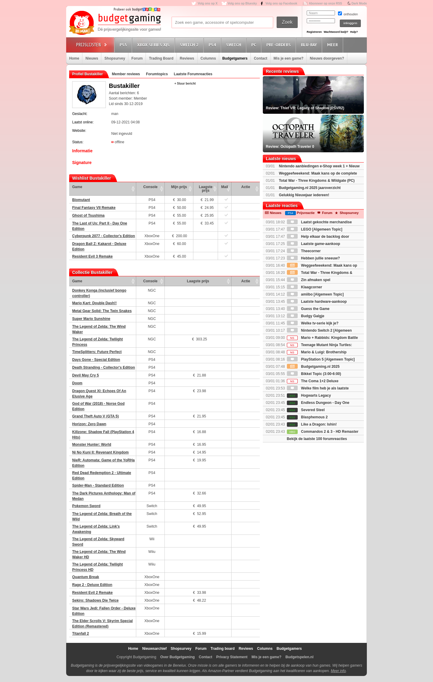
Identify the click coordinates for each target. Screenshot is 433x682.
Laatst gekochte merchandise (319, 222)
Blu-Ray (310, 45)
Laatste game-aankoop (313, 244)
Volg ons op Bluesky (242, 3)
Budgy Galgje (305, 316)
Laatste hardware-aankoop (317, 301)
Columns (208, 58)
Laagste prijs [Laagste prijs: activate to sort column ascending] (205, 189)
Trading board (222, 648)
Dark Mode (359, 3)
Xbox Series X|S (154, 45)
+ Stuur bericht (185, 83)
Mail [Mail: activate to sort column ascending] (224, 187)
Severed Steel (306, 410)
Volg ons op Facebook (281, 3)
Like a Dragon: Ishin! (312, 424)
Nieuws (91, 58)
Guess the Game (308, 309)
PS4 (213, 45)
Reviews (187, 58)
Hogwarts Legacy (309, 395)
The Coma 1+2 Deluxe (313, 381)
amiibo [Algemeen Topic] (315, 294)
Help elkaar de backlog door (318, 236)
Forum (137, 58)
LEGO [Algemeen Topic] (314, 229)
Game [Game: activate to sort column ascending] (77, 187)
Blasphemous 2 (307, 417)
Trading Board (161, 58)
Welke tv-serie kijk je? (313, 323)
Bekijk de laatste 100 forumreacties (317, 439)
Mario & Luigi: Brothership (317, 352)
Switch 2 (190, 45)
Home (74, 58)
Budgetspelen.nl (299, 657)
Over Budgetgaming (177, 657)
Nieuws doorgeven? (327, 58)
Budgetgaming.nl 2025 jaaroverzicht (309, 188)
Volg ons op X (207, 3)
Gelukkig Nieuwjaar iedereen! (304, 195)
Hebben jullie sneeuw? (313, 258)
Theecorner (304, 251)
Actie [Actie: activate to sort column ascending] (245, 187)
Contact (260, 58)
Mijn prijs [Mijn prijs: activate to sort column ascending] (179, 187)
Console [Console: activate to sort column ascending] (150, 187)
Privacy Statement (231, 657)
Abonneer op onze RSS (325, 3)
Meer (333, 45)
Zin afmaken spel (308, 280)
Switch (234, 45)
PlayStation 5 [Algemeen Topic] (321, 359)
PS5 (124, 45)
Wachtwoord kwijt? (336, 31)
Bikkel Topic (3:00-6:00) (314, 374)
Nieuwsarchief (154, 648)
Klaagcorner (304, 287)
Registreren (314, 31)
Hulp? (354, 31)
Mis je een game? (288, 58)
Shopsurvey (114, 58)
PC (254, 45)
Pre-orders (279, 45)
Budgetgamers (234, 58)
